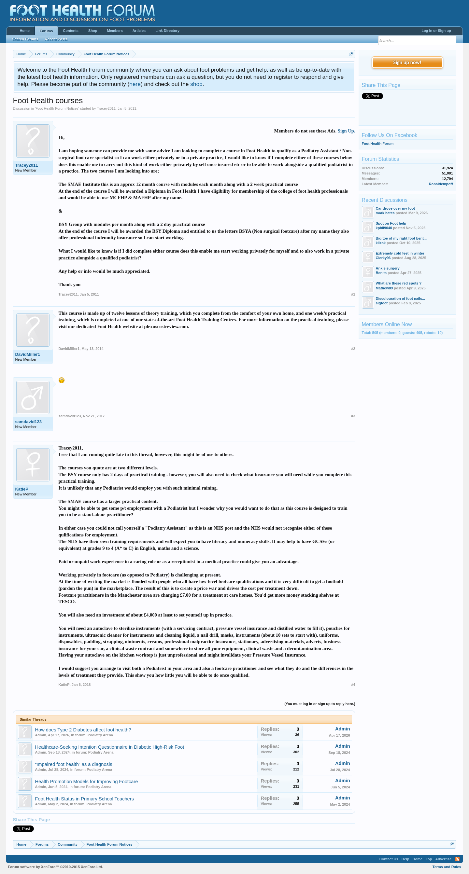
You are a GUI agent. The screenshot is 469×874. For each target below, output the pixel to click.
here (135, 84)
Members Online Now (387, 324)
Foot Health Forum (378, 144)
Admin (40, 735)
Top (429, 859)
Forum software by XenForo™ (55, 867)
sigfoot (382, 303)
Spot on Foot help (391, 223)
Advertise (443, 859)
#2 (353, 349)
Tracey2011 (106, 108)
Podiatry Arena (100, 735)
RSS (457, 859)
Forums (46, 31)
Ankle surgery (388, 268)
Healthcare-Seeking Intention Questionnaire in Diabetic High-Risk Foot (109, 747)
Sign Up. (346, 130)
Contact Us (388, 859)
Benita (381, 273)
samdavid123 (28, 421)
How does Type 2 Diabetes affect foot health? (83, 729)
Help (405, 859)
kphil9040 (384, 228)
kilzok (381, 243)
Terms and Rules (447, 867)
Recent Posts (56, 39)
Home (25, 31)
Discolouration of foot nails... (400, 298)
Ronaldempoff (441, 184)
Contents (70, 31)
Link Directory (167, 31)
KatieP (21, 489)
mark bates (385, 213)
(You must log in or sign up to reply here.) (319, 704)
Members (114, 31)
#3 (353, 416)
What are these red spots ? (399, 283)
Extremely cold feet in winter (400, 253)
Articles (139, 31)
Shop (92, 31)
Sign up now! (407, 62)
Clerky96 (383, 258)
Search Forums (25, 39)
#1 (353, 294)
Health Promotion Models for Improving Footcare (86, 781)
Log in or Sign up (436, 31)
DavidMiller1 (27, 354)
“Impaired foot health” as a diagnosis (73, 764)
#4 (353, 685)
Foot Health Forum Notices (57, 108)
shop (196, 84)
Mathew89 (384, 288)
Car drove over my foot (395, 208)
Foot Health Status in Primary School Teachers (84, 798)
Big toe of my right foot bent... (401, 238)
